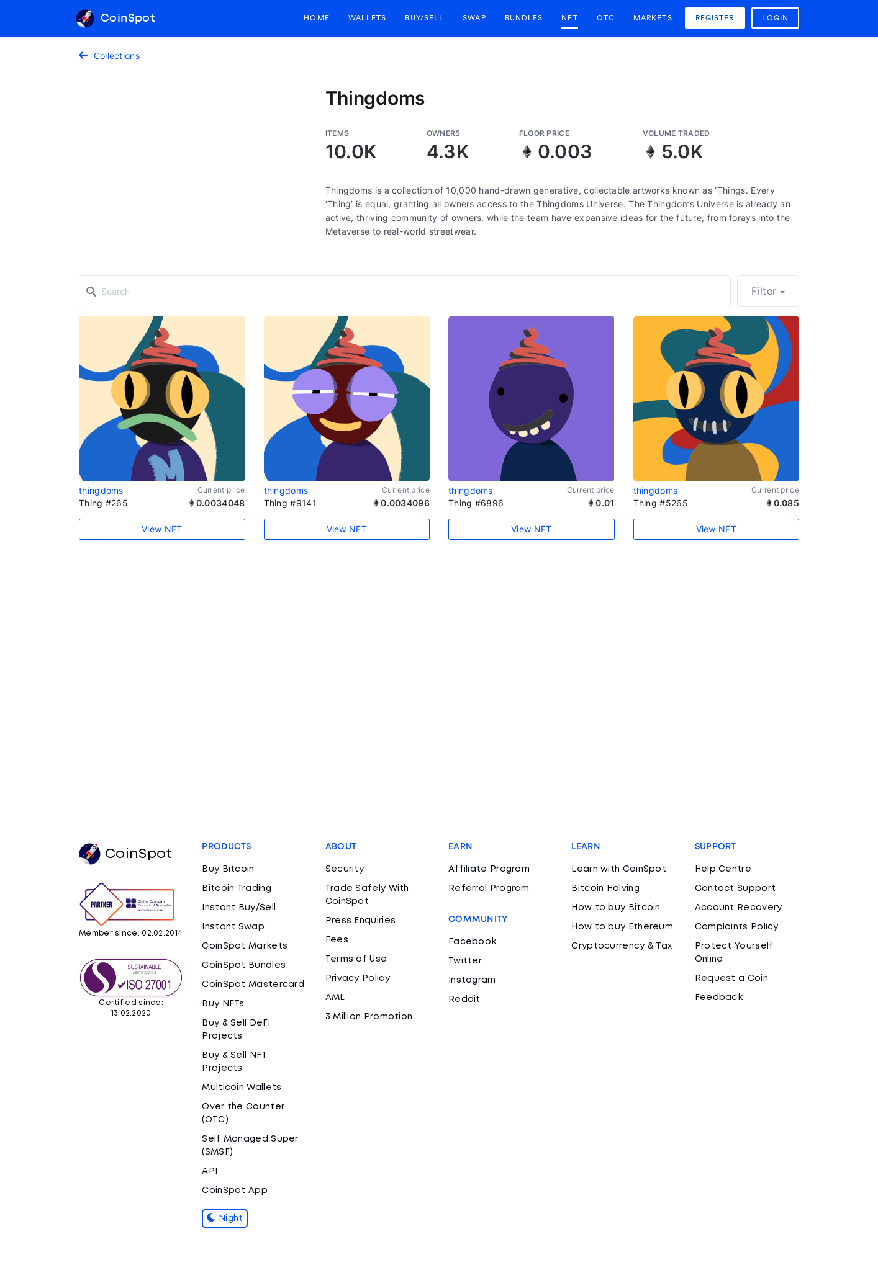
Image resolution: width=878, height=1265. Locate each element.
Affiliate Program (489, 869)
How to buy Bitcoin (615, 907)
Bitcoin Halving (605, 888)
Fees (336, 940)
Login (775, 18)
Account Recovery (738, 907)
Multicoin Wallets (241, 1087)
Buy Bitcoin (228, 869)
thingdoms (101, 490)
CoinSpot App (235, 1190)
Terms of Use (356, 959)
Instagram (472, 980)
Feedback (719, 997)
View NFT (162, 529)
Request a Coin (731, 978)
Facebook (472, 941)
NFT (569, 18)
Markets (652, 18)
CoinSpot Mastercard (253, 984)
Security (344, 869)
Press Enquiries (360, 920)
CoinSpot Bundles (244, 965)
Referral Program (489, 888)
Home (316, 18)
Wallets (367, 18)
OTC (606, 18)
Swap (474, 18)
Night (225, 1218)
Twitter (465, 961)
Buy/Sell (424, 18)
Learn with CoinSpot (618, 869)
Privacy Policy (357, 978)
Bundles (524, 18)
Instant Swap (233, 927)
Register (715, 18)
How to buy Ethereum (622, 927)
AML (335, 997)
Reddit (464, 999)
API (209, 1171)
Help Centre (723, 869)
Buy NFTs (223, 1004)
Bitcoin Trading (236, 888)
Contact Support (735, 888)
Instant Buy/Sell (239, 907)
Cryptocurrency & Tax (621, 946)
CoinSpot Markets (244, 946)
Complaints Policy (737, 927)
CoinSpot (115, 18)
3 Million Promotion (369, 1017)
